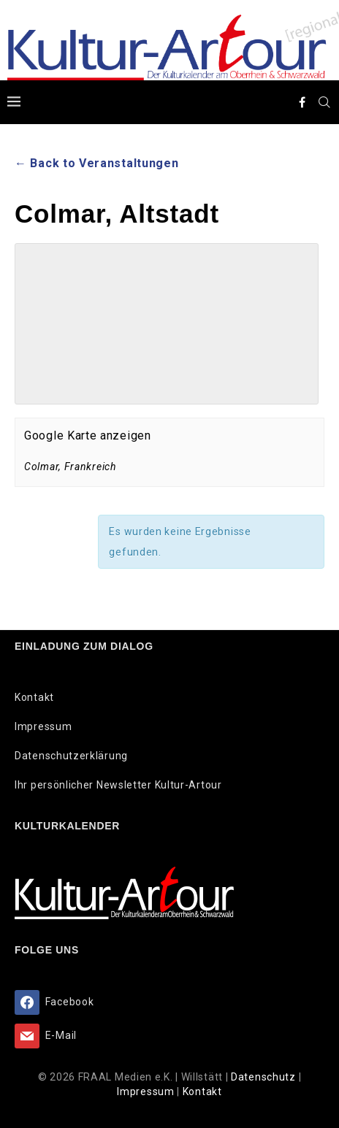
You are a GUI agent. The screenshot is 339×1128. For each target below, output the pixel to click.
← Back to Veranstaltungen (97, 163)
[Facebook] (302, 102)
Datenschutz (264, 1077)
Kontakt (34, 697)
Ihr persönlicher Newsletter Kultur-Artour (118, 785)
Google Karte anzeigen (87, 435)
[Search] (324, 102)
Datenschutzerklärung (71, 755)
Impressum (43, 726)
